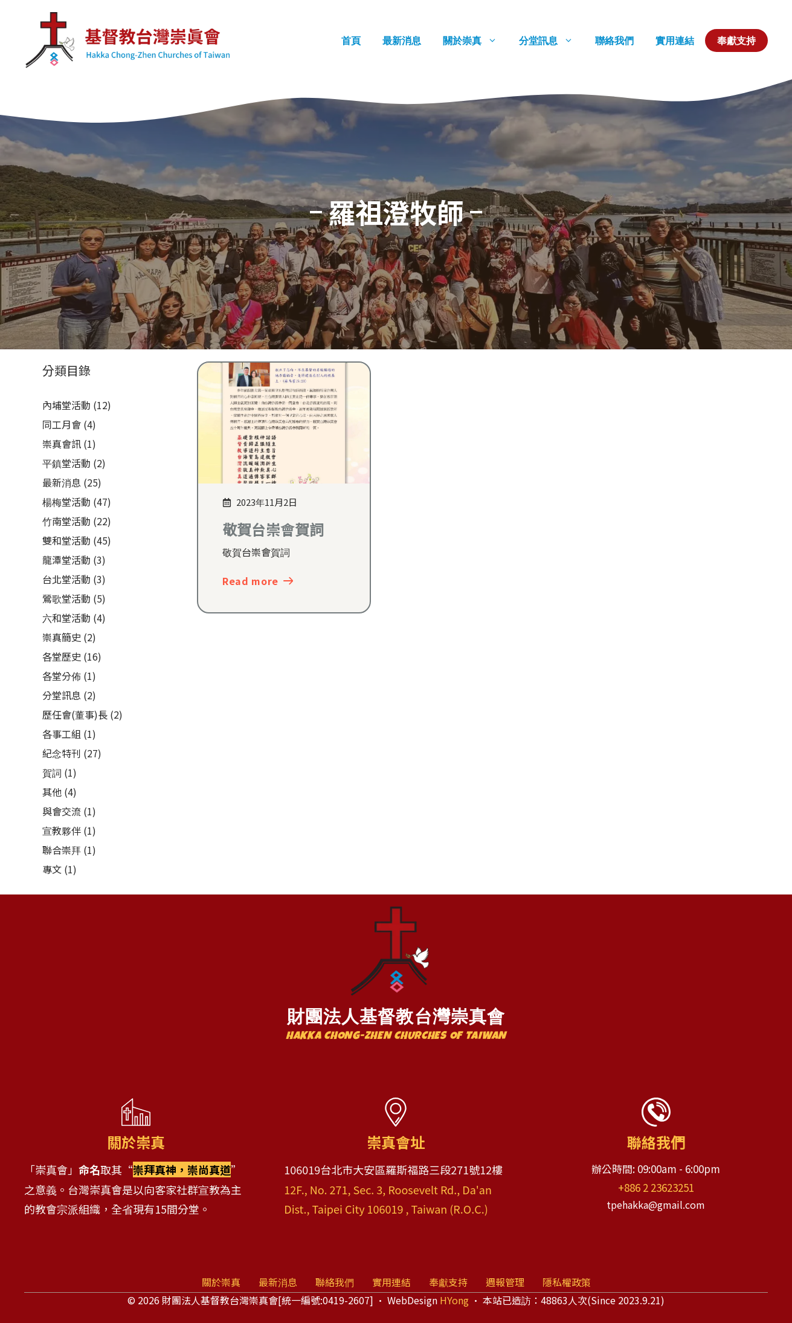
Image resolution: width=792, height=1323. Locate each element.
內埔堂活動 (66, 405)
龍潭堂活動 (66, 559)
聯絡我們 (614, 40)
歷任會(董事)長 (75, 714)
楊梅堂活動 (66, 501)
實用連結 (674, 40)
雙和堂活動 (66, 540)
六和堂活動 (66, 617)
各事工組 (61, 733)
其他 (52, 791)
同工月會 (61, 424)
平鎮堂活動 (66, 463)
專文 (52, 869)
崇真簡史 (61, 637)
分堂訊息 (551, 40)
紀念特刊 (61, 753)
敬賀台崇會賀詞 (273, 529)
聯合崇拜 (61, 850)
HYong (454, 1300)
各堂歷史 (61, 656)
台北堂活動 (66, 579)
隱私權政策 (566, 1282)
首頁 (351, 40)
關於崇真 (475, 40)
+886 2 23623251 (656, 1187)
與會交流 (61, 811)
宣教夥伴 (61, 830)
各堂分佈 (61, 675)
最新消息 (401, 40)
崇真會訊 (61, 443)
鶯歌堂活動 (66, 598)
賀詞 (52, 772)
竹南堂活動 (66, 521)
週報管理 (505, 1282)
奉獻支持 (736, 40)
